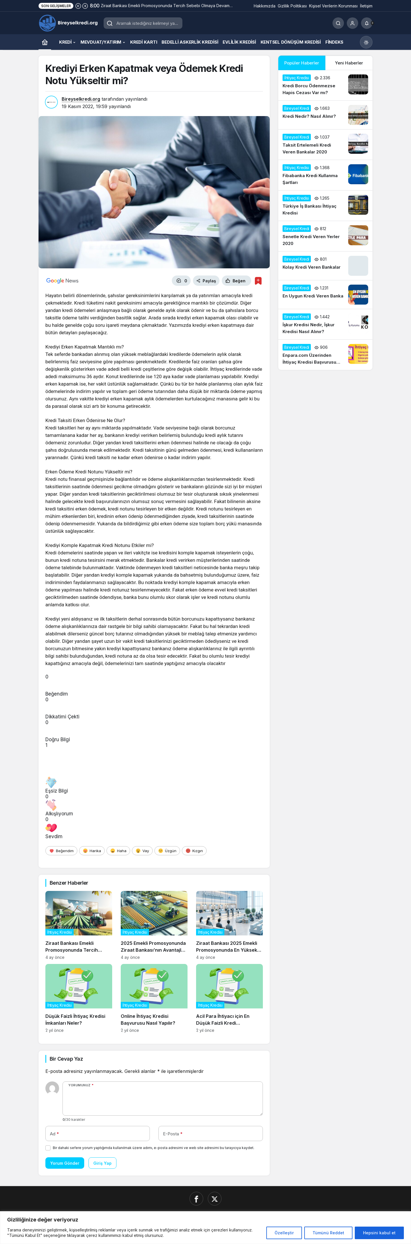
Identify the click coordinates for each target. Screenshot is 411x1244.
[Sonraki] (85, 5)
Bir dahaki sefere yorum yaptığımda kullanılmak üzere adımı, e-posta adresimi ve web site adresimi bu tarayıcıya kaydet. (153, 1148)
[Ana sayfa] (44, 42)
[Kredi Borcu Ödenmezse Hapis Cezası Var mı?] (325, 85)
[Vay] (142, 850)
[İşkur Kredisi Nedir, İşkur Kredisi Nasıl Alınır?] (325, 324)
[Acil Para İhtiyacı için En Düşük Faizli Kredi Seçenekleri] (229, 998)
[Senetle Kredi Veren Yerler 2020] (325, 236)
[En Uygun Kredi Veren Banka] (325, 294)
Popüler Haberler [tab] (301, 63)
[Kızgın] (194, 850)
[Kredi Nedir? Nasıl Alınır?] (325, 115)
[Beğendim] (61, 850)
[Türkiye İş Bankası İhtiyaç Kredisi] (325, 206)
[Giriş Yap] (352, 23)
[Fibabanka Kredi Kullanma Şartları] (325, 175)
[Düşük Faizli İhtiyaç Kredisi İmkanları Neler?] (78, 998)
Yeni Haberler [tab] (349, 63)
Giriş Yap (102, 1163)
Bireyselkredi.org (81, 99)
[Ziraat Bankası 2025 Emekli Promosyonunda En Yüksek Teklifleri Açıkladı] (229, 925)
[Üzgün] (167, 850)
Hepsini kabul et (379, 1232)
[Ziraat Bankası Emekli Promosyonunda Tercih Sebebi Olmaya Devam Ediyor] (78, 925)
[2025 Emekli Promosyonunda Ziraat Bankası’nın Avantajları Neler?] (154, 925)
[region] (205, 1227)
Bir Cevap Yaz (66, 1059)
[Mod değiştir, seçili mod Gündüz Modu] (366, 42)
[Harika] (92, 850)
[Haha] (118, 850)
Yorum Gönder (64, 1163)
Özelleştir (284, 1232)
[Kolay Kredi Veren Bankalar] (325, 266)
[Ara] (338, 23)
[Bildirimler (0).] (366, 23)
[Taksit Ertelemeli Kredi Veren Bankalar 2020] (325, 144)
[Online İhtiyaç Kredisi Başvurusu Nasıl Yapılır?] (154, 998)
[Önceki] (78, 5)
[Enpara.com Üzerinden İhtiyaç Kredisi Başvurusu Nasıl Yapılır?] (325, 355)
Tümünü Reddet (328, 1232)
